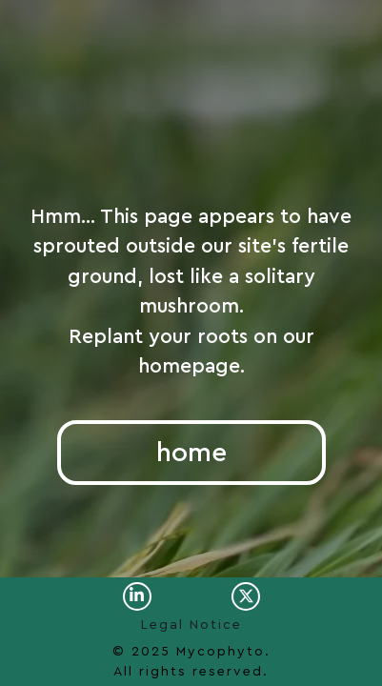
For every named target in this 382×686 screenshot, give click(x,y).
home (191, 452)
